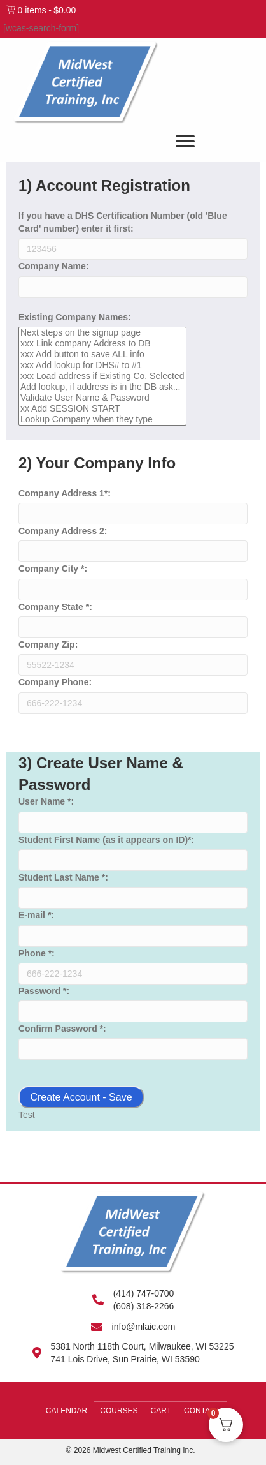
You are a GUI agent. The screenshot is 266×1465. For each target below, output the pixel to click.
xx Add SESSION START (102, 408)
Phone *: (36, 953)
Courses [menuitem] (118, 1410)
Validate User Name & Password (102, 397)
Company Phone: (55, 682)
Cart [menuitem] (161, 1410)
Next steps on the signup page (102, 332)
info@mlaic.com (144, 1326)
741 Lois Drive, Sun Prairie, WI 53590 (125, 1359)
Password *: (43, 991)
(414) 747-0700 (143, 1293)
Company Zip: (48, 644)
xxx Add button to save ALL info (102, 354)
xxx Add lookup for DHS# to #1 (102, 365)
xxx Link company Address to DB (102, 343)
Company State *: (55, 607)
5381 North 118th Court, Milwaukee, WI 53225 (142, 1346)
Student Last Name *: (63, 877)
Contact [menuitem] (202, 1410)
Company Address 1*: (64, 493)
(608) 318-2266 (143, 1306)
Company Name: (53, 266)
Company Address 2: (63, 531)
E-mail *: (36, 915)
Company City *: (52, 568)
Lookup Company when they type (102, 419)
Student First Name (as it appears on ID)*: (106, 840)
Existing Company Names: (74, 317)
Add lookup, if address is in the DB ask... (102, 387)
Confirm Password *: (62, 1028)
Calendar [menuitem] (66, 1410)
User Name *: (46, 801)
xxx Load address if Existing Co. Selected (102, 376)
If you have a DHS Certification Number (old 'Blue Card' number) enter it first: (122, 222)
